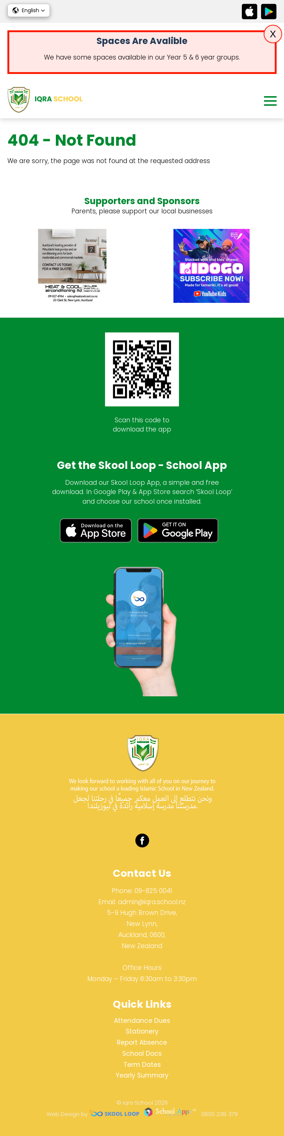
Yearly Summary (142, 1075)
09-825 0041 (153, 890)
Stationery (142, 1031)
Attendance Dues (142, 1020)
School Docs (142, 1053)
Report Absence (142, 1042)
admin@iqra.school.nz (152, 901)
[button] (28, 10)
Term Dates (142, 1064)
